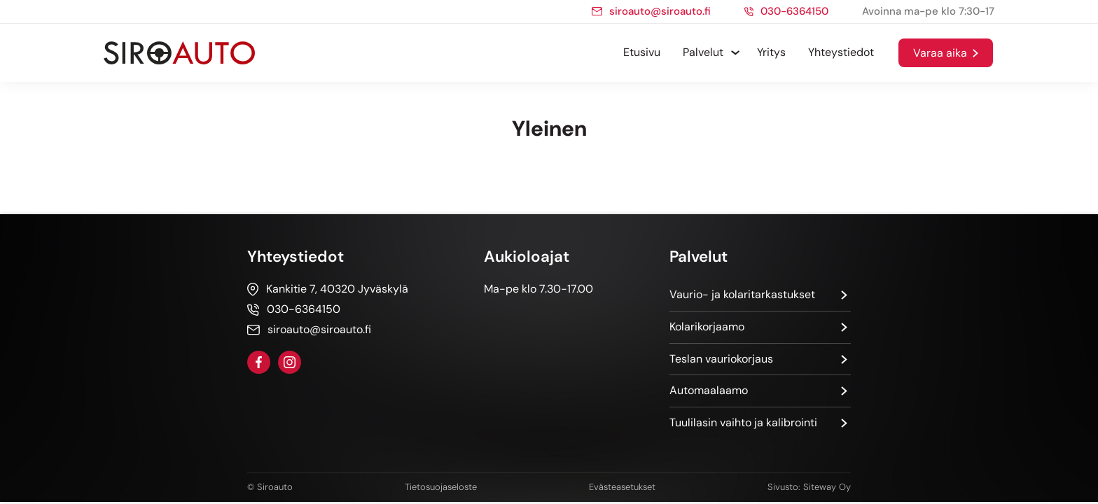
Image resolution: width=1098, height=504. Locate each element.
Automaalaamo (708, 390)
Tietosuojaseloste (441, 487)
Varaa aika (940, 53)
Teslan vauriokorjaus (721, 358)
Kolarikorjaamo (706, 326)
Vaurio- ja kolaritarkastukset (742, 294)
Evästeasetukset (622, 487)
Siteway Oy (827, 487)
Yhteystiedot (841, 52)
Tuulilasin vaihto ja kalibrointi (743, 422)
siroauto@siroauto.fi (660, 11)
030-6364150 (794, 11)
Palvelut (703, 52)
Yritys (771, 52)
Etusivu (641, 52)
